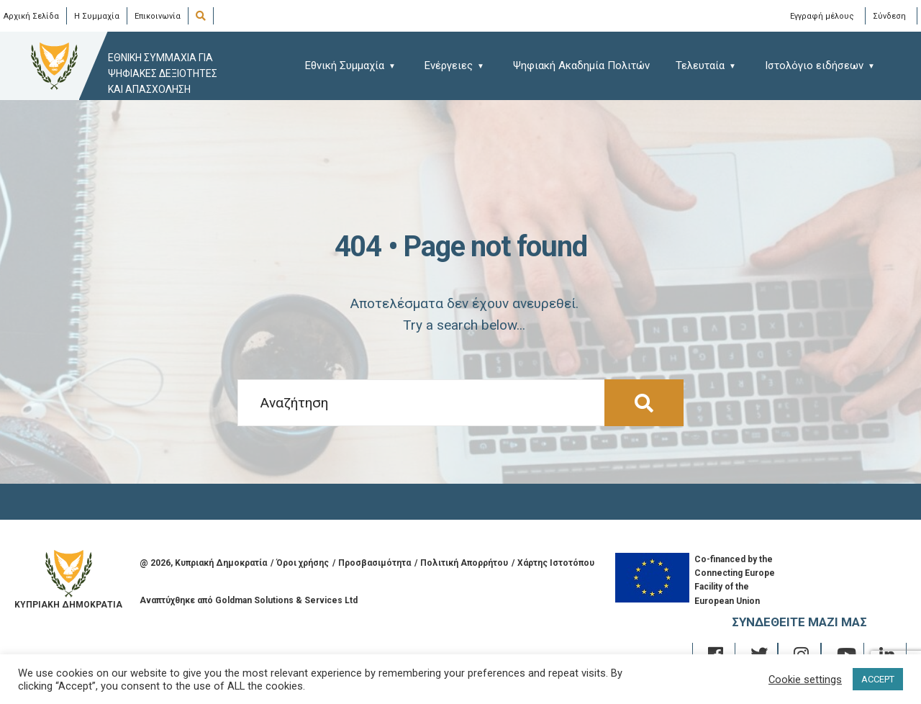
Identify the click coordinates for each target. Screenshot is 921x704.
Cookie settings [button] (805, 679)
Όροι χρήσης (302, 563)
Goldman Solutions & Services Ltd (286, 600)
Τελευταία (700, 65)
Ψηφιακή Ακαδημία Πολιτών (581, 65)
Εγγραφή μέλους (822, 16)
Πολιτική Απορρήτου (464, 563)
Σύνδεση (889, 16)
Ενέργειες (449, 65)
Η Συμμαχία (96, 16)
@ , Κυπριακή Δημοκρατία (203, 563)
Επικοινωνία (158, 16)
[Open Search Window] (203, 16)
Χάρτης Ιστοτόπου (555, 563)
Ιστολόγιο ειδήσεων (814, 65)
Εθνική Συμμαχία (344, 65)
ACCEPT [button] (877, 679)
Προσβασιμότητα (374, 563)
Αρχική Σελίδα (31, 16)
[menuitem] (357, 65)
